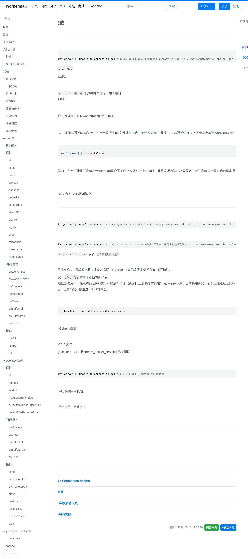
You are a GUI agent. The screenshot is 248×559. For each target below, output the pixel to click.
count (12, 167)
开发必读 (8, 41)
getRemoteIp (16, 479)
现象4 (67, 362)
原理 (5, 34)
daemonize (15, 249)
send (12, 471)
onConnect (15, 286)
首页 (35, 6)
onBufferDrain (17, 316)
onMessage (16, 293)
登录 (224, 6)
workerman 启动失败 (76, 436)
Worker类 (8, 138)
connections (16, 204)
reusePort (15, 197)
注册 (236, 6)
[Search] (144, 6)
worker (13, 390)
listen (12, 353)
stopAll (13, 345)
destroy (13, 501)
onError (13, 323)
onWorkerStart (17, 271)
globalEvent (16, 256)
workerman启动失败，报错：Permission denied (96, 481)
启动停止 (11, 93)
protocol (13, 182)
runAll (12, 338)
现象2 (67, 203)
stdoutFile (15, 212)
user (11, 234)
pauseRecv (15, 508)
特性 (8, 56)
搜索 (172, 6)
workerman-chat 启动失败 (80, 469)
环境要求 (11, 78)
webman (96, 6)
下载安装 (11, 86)
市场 (72, 6)
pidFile (13, 219)
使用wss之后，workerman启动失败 (87, 514)
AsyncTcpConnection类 (17, 531)
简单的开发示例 (15, 64)
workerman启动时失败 (78, 458)
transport (14, 190)
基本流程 (11, 130)
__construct (13, 538)
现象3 (67, 299)
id (10, 160)
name (12, 175)
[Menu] (27, 555)
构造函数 (11, 145)
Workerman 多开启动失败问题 (83, 492)
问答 (44, 6)
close (12, 494)
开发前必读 (12, 108)
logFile (13, 227)
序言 (5, 26)
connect (10, 545)
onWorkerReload (19, 279)
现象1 (67, 33)
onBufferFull (16, 308)
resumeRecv (16, 516)
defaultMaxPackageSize (23, 412)
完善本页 (220, 527)
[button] (83, 6)
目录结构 (11, 115)
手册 (63, 6)
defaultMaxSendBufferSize (25, 405)
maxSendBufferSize (21, 397)
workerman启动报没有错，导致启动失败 (90, 503)
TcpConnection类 (13, 360)
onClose (14, 301)
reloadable (15, 242)
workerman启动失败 (83, 22)
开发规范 (11, 123)
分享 (53, 6)
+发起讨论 (237, 527)
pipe (11, 523)
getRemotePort (18, 486)
